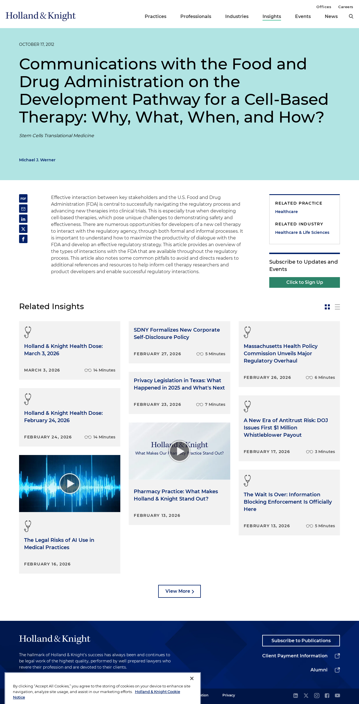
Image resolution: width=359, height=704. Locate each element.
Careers (345, 6)
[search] (351, 16)
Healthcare (286, 211)
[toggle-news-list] (337, 306)
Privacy (228, 695)
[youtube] (337, 696)
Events (303, 16)
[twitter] (306, 696)
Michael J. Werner (37, 159)
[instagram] (316, 696)
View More (177, 591)
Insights (272, 16)
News (331, 16)
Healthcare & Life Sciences (302, 232)
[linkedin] (295, 696)
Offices (323, 6)
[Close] (192, 693)
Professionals (195, 16)
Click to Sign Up (304, 282)
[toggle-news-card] (327, 306)
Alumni (319, 670)
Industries (236, 16)
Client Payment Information (295, 655)
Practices (155, 16)
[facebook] (327, 696)
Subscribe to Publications (301, 640)
